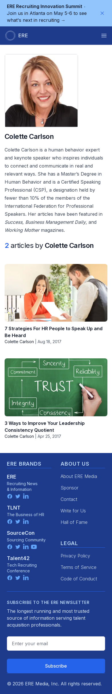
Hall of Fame (74, 522)
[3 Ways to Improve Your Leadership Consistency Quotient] (56, 387)
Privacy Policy (75, 556)
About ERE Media (79, 476)
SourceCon (21, 533)
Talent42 (18, 558)
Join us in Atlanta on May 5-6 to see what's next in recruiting (47, 13)
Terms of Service (78, 567)
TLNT (13, 508)
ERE (11, 477)
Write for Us (73, 511)
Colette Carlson (19, 341)
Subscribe (56, 666)
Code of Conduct (79, 579)
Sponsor (69, 488)
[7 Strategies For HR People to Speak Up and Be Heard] (56, 293)
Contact (69, 499)
